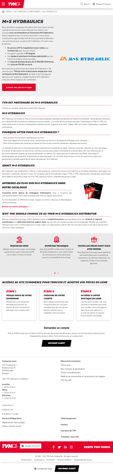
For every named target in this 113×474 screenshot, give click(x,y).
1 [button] (54, 273)
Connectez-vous (44, 469)
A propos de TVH (68, 430)
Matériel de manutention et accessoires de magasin (83, 376)
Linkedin (65, 447)
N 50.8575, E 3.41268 (10, 414)
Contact (64, 424)
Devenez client (67, 469)
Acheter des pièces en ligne (19, 87)
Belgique (5, 373)
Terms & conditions (64, 460)
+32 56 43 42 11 (8, 405)
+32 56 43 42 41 (9, 392)
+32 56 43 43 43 (9, 398)
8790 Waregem (8, 370)
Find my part (66, 380)
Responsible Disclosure (83, 460)
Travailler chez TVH (70, 436)
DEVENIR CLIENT (56, 343)
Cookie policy (39, 460)
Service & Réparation (12, 418)
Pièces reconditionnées (71, 372)
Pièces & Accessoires (71, 361)
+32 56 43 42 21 (9, 387)
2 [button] (58, 273)
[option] (19, 246)
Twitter (59, 447)
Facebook (53, 447)
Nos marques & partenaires (27, 11)
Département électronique (13, 422)
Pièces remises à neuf (11, 426)
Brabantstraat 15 (9, 367)
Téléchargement (68, 418)
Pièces (9, 11)
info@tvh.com (7, 409)
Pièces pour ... (67, 365)
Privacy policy (26, 460)
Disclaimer (51, 460)
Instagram (71, 447)
